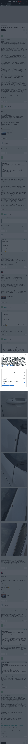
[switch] (24, 372)
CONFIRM (8, 385)
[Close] (26, 355)
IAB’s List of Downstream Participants (7, 365)
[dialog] (14, 372)
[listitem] (14, 370)
